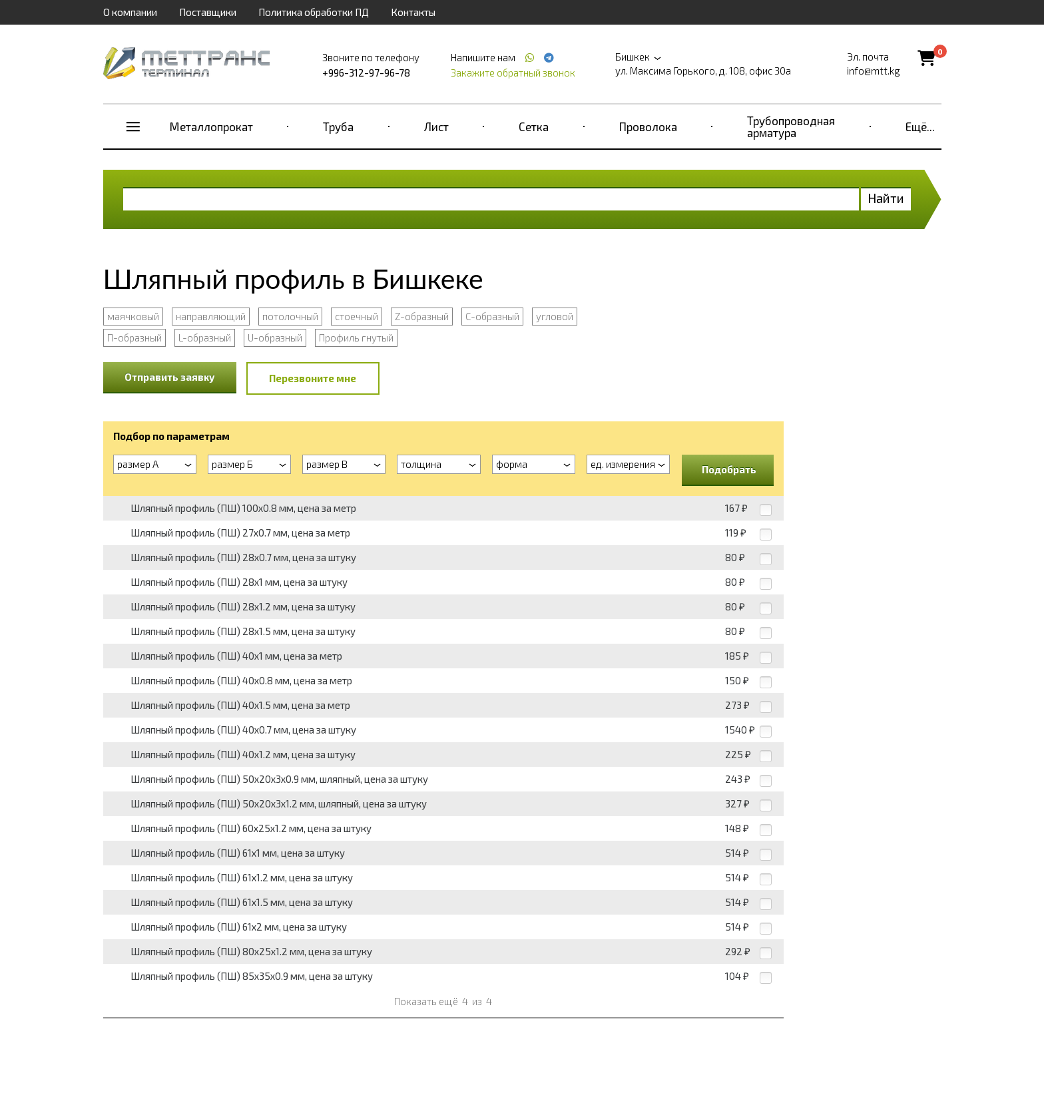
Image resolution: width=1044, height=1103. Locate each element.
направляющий (211, 316)
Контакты (413, 12)
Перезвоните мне (312, 378)
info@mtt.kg (873, 71)
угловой (554, 316)
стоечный (356, 316)
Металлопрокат (211, 126)
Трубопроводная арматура (791, 126)
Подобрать (729, 469)
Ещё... (920, 126)
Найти (886, 198)
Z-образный (422, 316)
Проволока (648, 126)
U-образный (275, 337)
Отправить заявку (170, 377)
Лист (436, 126)
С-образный (492, 316)
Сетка (534, 126)
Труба (338, 126)
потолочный (290, 316)
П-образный (134, 337)
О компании (130, 12)
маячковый (133, 316)
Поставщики (207, 12)
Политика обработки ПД (313, 12)
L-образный (204, 337)
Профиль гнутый (356, 337)
